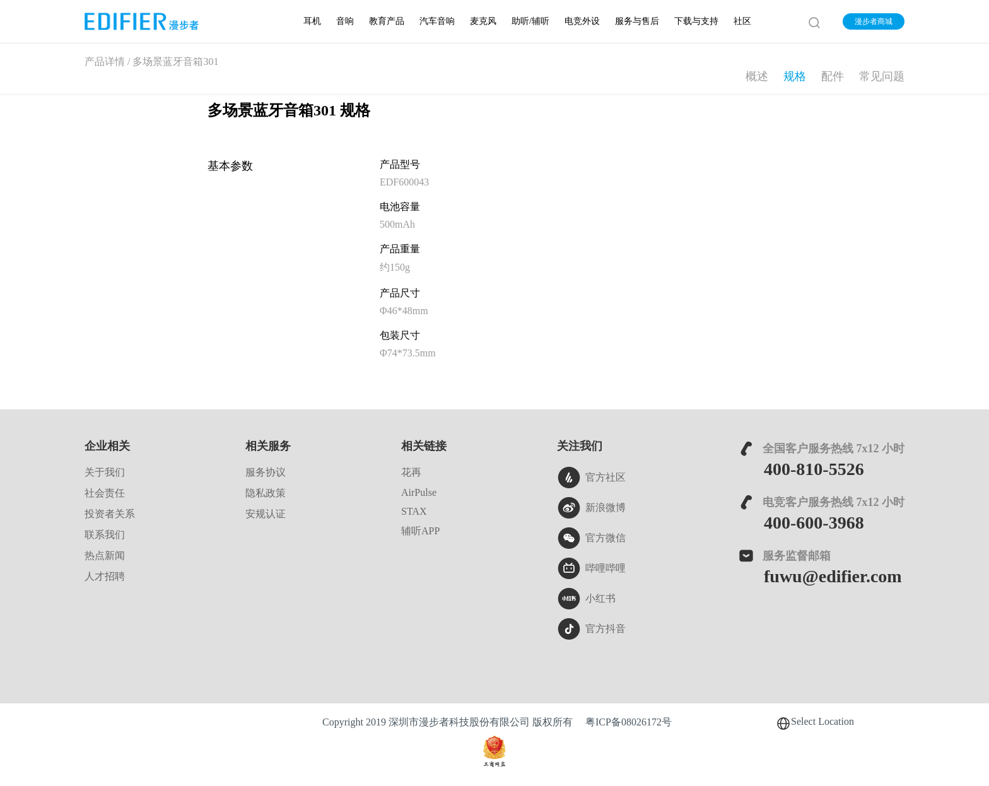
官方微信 (591, 538)
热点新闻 (105, 555)
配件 (832, 76)
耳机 (312, 21)
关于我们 (105, 472)
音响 (345, 21)
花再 (411, 472)
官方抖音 (591, 629)
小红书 (586, 598)
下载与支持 (696, 21)
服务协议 (265, 472)
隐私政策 (265, 493)
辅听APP (420, 530)
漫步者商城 (873, 21)
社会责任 (105, 493)
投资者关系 (110, 513)
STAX (414, 511)
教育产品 (386, 21)
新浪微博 (591, 507)
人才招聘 (105, 576)
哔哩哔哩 (591, 568)
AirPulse (418, 492)
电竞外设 (582, 21)
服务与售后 (637, 21)
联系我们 (105, 534)
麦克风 (483, 21)
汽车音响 (437, 21)
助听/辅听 (530, 21)
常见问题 (881, 76)
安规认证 (265, 513)
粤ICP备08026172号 (628, 722)
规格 (794, 76)
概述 (757, 76)
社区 (742, 21)
